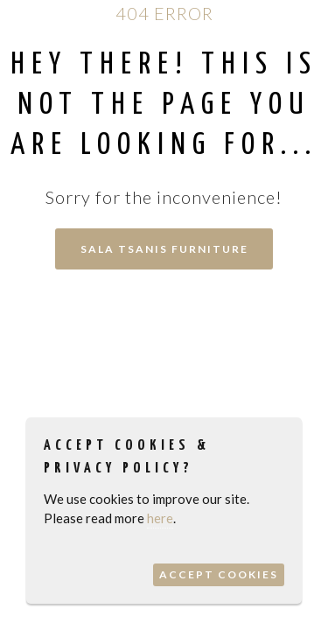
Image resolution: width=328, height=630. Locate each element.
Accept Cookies (218, 574)
